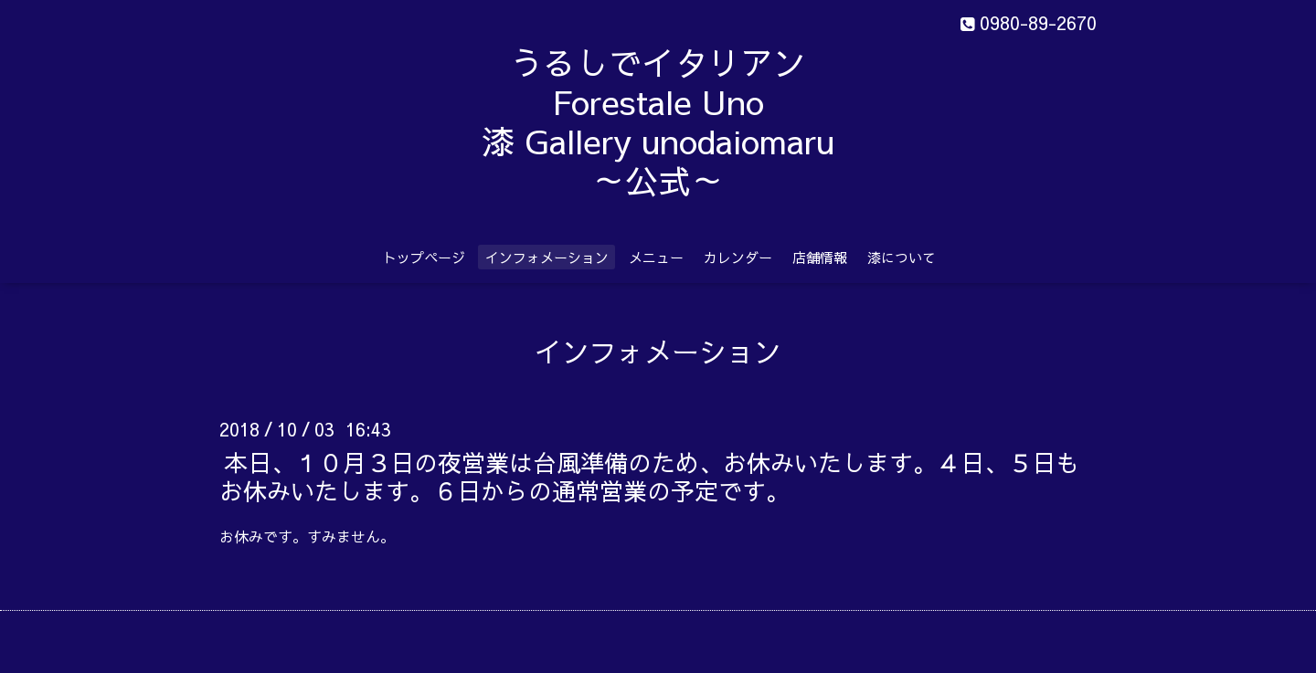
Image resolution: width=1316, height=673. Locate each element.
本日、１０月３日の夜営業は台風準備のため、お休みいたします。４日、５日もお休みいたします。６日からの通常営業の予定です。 (649, 475)
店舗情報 (819, 257)
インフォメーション (547, 257)
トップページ (424, 257)
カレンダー (738, 257)
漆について (901, 257)
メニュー (656, 257)
